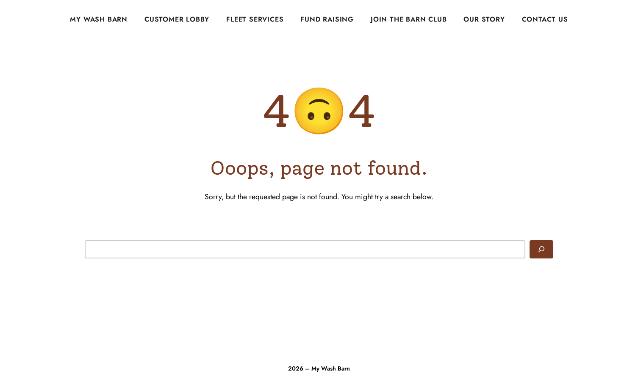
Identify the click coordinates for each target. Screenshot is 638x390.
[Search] (541, 249)
